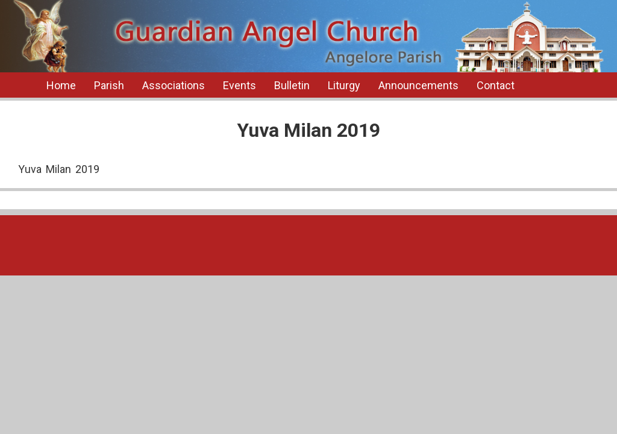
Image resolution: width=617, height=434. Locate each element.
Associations (173, 85)
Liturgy (344, 85)
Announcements (418, 85)
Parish (109, 85)
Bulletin (292, 85)
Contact (496, 85)
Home (61, 85)
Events (239, 85)
